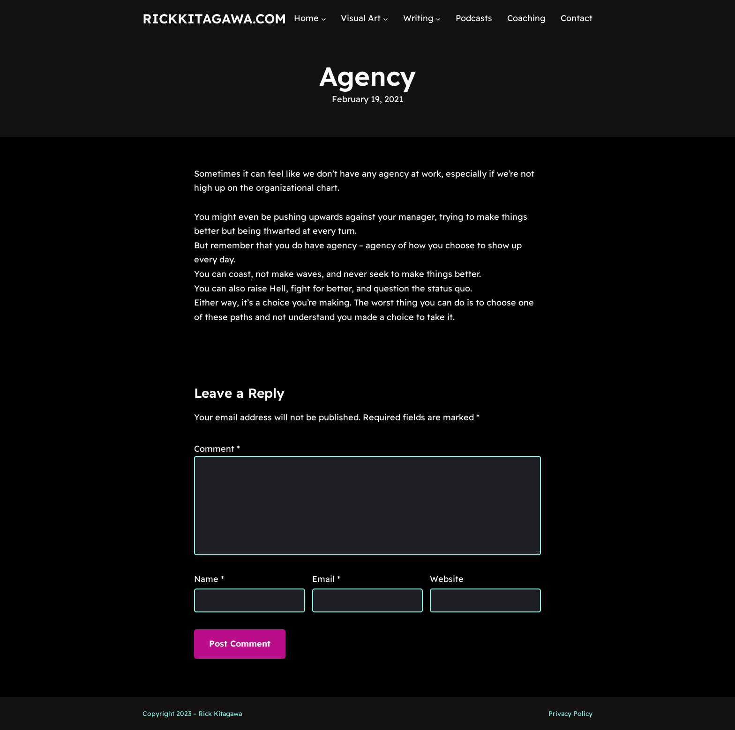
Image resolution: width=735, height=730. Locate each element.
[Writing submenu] (438, 18)
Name (209, 579)
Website (447, 579)
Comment (217, 448)
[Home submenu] (323, 18)
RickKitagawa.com (214, 18)
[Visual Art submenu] (385, 18)
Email (326, 579)
